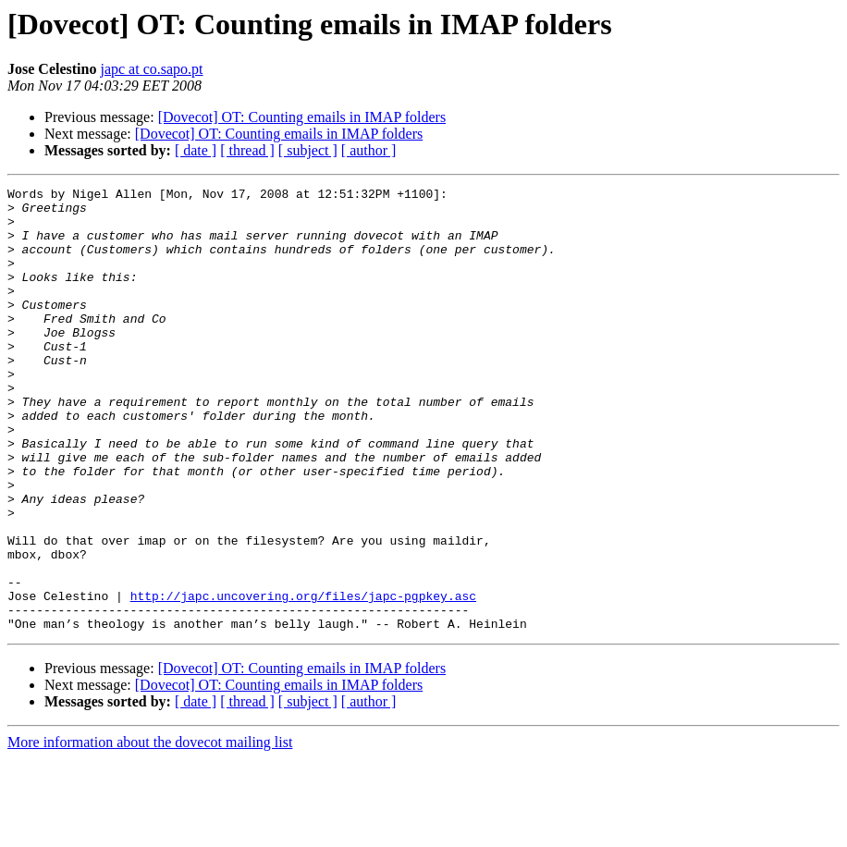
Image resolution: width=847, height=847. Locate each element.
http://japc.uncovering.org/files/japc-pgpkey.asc (303, 678)
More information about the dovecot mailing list (149, 831)
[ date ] (195, 150)
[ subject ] (308, 150)
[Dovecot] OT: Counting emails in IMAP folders (302, 117)
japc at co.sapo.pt (151, 69)
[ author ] (369, 150)
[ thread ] (247, 150)
